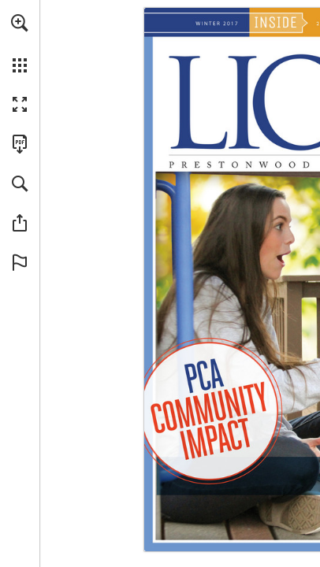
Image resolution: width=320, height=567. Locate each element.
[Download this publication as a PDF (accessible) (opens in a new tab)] (19, 144)
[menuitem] (19, 43)
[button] (19, 23)
